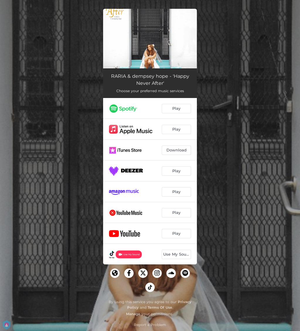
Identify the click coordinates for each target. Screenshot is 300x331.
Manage (133, 314)
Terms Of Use (160, 307)
